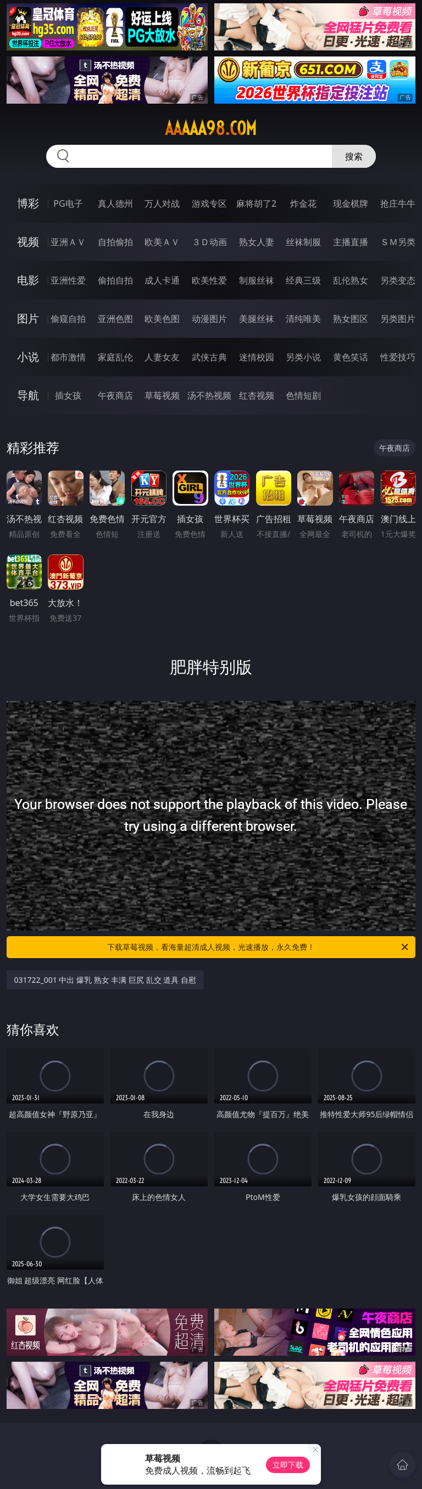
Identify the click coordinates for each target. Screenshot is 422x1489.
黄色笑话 (350, 357)
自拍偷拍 (115, 242)
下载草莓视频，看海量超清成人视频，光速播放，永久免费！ (258, 947)
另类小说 (303, 357)
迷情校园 (256, 357)
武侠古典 (209, 357)
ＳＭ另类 (397, 242)
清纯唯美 (303, 319)
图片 (28, 318)
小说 (28, 356)
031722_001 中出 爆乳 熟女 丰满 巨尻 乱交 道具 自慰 (105, 980)
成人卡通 (162, 280)
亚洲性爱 (68, 280)
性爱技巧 (397, 357)
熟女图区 (350, 319)
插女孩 (68, 395)
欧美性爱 (209, 280)
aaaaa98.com (211, 128)
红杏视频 (256, 395)
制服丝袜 (256, 280)
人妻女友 (162, 357)
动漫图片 (209, 319)
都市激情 (68, 357)
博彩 (28, 203)
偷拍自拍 (115, 280)
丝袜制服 (303, 242)
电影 (28, 280)
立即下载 (288, 1464)
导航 (28, 395)
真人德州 (115, 203)
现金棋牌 (350, 203)
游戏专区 (209, 203)
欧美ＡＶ (162, 242)
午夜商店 (115, 395)
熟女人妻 (256, 242)
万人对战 (162, 203)
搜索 (354, 156)
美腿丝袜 (256, 319)
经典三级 (303, 280)
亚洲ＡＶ (68, 242)
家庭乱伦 (115, 357)
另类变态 (397, 280)
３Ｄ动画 (209, 242)
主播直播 (350, 242)
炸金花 (303, 203)
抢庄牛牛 (397, 203)
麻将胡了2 (256, 203)
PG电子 (67, 203)
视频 (28, 241)
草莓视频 (162, 395)
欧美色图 (162, 319)
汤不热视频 (209, 395)
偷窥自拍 (68, 319)
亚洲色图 (115, 319)
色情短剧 (303, 395)
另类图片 (397, 319)
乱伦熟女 (350, 280)
